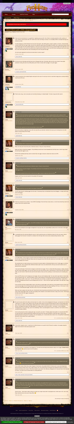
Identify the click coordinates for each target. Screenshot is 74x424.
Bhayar (6, 242)
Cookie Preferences (53, 410)
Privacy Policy (31, 410)
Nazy (17, 297)
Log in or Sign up (67, 3)
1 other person (27, 374)
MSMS (6, 347)
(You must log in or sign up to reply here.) (62, 398)
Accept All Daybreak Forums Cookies (12, 422)
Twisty (6, 119)
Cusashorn (18, 32)
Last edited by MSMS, (62, 350)
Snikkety (17, 180)
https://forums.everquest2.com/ (32, 24)
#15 (55, 350)
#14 (67, 333)
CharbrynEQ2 (8, 102)
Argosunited (18, 104)
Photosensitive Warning (44, 410)
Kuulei (22, 374)
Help (34, 14)
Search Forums (8, 17)
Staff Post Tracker (24, 14)
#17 (67, 394)
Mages (11, 32)
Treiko (6, 333)
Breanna (17, 56)
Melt (6, 227)
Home (6, 14)
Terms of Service (37, 410)
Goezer (19, 353)
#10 (67, 229)
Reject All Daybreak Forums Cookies (34, 422)
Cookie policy (70, 422)
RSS (57, 410)
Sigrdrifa (17, 135)
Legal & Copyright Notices (23, 410)
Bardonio (7, 69)
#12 (67, 294)
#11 (67, 242)
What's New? (16, 17)
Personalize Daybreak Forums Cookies (56, 422)
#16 (67, 372)
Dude (22, 71)
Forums (13, 14)
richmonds (7, 84)
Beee (24, 353)
